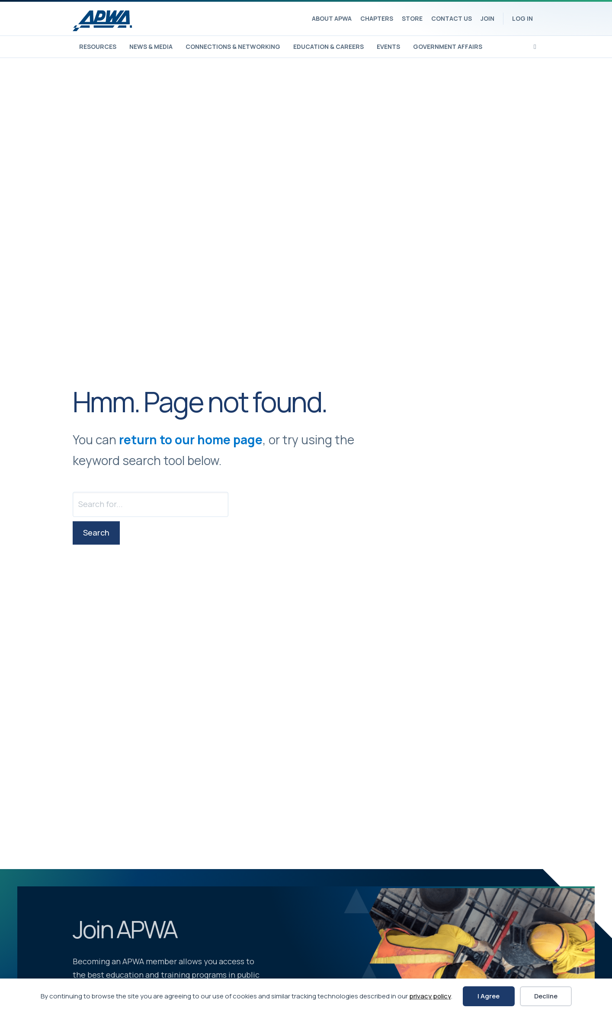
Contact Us (451, 18)
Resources (97, 46)
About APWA (332, 18)
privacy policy (430, 996)
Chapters (376, 18)
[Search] (534, 46)
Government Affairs (447, 46)
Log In (522, 18)
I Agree (488, 996)
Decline (546, 996)
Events (388, 46)
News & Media (151, 46)
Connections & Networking (233, 46)
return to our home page (191, 439)
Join (487, 18)
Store (412, 18)
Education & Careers (328, 46)
